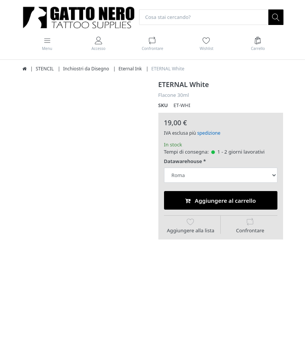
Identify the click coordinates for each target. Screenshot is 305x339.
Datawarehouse (183, 161)
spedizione (208, 133)
